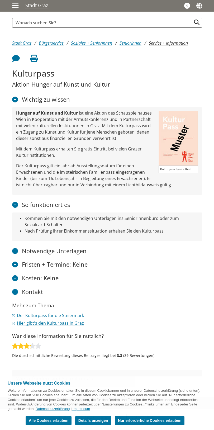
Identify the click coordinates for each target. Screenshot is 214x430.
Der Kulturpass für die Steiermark (50, 315)
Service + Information (168, 43)
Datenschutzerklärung (53, 409)
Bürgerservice (51, 43)
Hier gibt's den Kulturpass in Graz (50, 323)
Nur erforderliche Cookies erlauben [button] (150, 420)
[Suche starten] (196, 22)
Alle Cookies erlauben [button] (48, 420)
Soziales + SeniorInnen (91, 43)
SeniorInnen (130, 43)
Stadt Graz (36, 5)
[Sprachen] (199, 6)
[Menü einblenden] (15, 6)
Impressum (81, 409)
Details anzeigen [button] (93, 420)
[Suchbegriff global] (103, 22)
